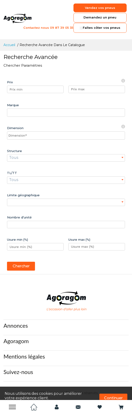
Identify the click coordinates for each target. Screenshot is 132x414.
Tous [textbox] (13, 157)
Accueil (9, 45)
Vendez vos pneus (99, 8)
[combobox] (66, 113)
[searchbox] (9, 112)
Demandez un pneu (99, 17)
